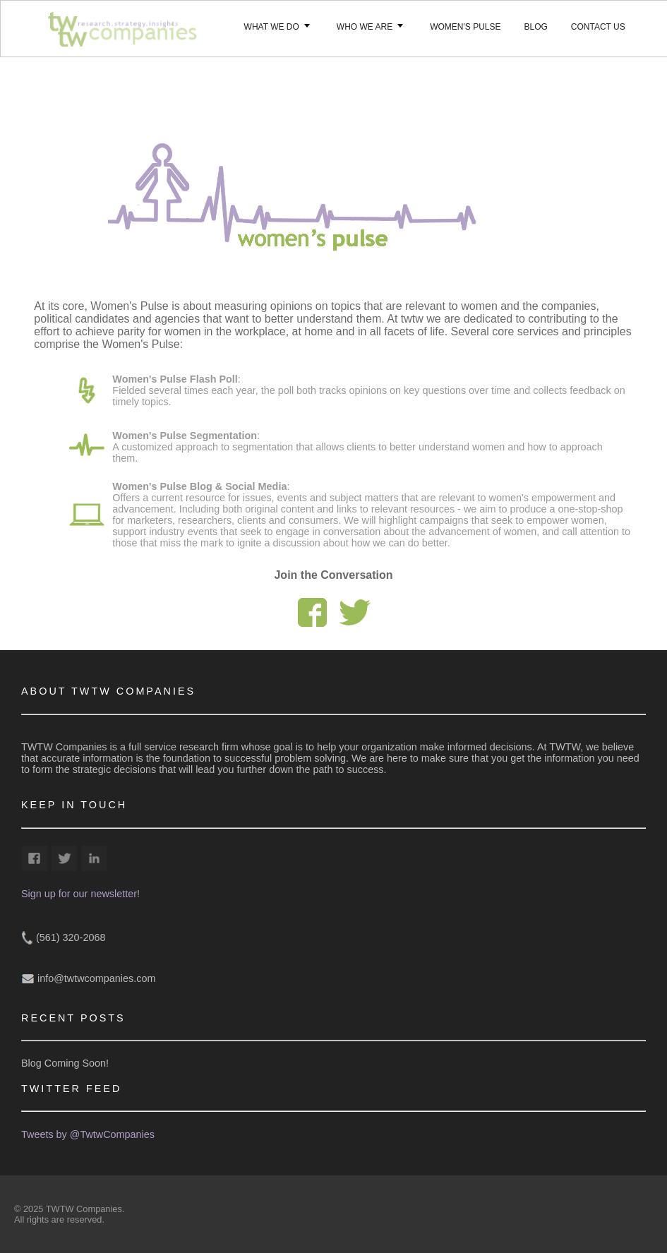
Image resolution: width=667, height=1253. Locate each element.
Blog (535, 27)
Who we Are (364, 27)
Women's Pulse (465, 27)
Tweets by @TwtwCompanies (88, 1134)
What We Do (271, 27)
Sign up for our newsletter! (80, 893)
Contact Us (598, 27)
